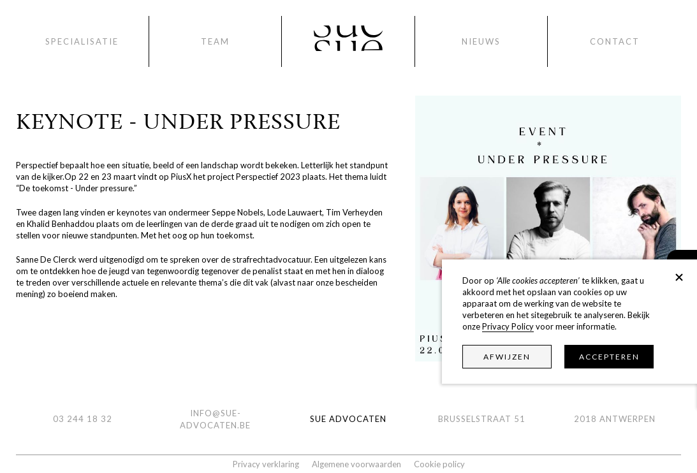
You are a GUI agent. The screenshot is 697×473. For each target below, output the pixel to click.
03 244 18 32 (82, 419)
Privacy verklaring (266, 464)
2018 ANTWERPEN (615, 419)
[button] (679, 277)
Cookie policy (439, 464)
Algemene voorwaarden (356, 464)
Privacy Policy (508, 326)
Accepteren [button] (609, 356)
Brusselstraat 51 (481, 419)
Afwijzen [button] (507, 356)
